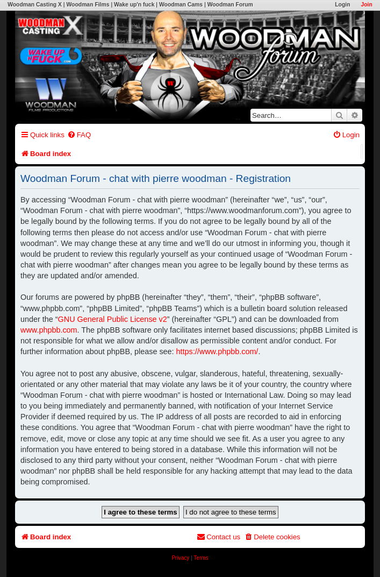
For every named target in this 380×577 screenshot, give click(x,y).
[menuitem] (79, 135)
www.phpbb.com (48, 330)
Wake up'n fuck (134, 5)
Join (366, 5)
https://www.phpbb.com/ (217, 351)
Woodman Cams (181, 5)
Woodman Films (87, 5)
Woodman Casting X (35, 5)
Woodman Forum (230, 5)
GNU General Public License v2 (112, 319)
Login (342, 5)
